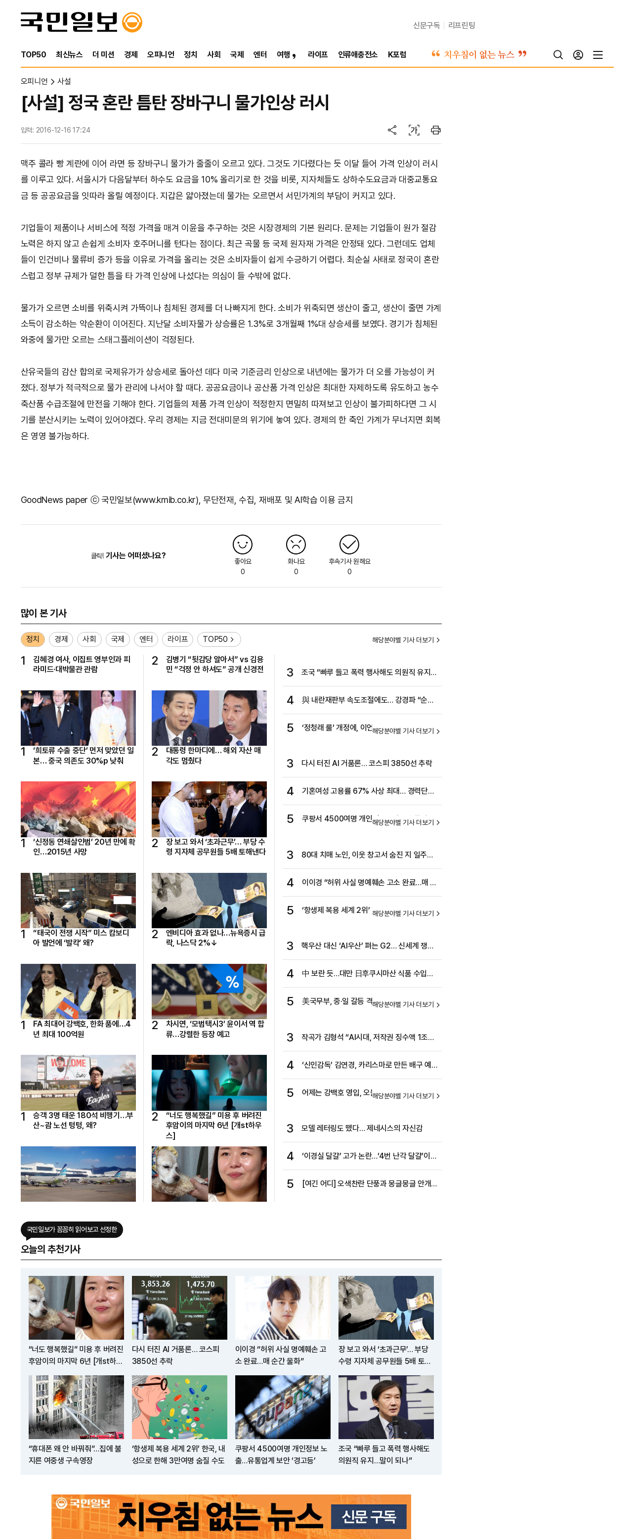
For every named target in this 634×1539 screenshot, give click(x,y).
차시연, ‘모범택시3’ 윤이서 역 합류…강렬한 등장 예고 (215, 1029)
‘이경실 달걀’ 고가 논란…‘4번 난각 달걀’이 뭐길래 (366, 1156)
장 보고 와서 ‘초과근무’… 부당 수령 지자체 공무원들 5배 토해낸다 (216, 847)
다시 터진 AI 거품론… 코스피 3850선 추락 (366, 763)
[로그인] (578, 55)
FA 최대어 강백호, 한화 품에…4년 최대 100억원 (82, 1029)
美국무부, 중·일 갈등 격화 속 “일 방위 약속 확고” (366, 1001)
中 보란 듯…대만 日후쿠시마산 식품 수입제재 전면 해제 (368, 974)
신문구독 (426, 25)
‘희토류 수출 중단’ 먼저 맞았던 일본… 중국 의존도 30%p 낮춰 (83, 755)
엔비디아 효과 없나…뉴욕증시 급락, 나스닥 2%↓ (216, 938)
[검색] (558, 55)
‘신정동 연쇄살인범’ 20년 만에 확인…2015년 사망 (84, 847)
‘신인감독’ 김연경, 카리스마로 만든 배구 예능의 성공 (366, 1065)
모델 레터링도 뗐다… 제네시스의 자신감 (362, 1128)
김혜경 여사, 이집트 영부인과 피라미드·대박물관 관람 (81, 664)
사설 (64, 81)
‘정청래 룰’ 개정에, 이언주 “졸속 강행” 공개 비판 (367, 728)
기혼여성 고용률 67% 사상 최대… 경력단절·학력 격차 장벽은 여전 (369, 791)
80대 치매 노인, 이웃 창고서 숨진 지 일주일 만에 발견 (367, 855)
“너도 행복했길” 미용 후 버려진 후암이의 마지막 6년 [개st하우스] (214, 1125)
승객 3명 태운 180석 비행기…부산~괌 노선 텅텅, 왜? (83, 1120)
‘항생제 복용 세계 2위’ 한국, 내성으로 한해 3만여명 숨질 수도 (366, 910)
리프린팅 (461, 25)
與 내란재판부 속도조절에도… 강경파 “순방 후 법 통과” (368, 700)
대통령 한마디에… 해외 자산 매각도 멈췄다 (213, 755)
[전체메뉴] (598, 55)
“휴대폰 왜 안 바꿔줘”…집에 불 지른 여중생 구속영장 (75, 1454)
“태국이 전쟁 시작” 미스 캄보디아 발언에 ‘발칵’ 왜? (81, 938)
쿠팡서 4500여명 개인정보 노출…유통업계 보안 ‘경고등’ (368, 819)
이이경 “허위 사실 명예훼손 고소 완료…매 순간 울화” (369, 883)
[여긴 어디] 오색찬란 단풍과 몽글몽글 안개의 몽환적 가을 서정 (366, 1184)
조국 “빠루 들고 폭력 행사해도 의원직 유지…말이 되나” (368, 673)
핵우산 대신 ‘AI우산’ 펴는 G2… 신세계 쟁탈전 (367, 946)
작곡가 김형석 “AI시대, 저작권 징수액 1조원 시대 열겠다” (368, 1038)
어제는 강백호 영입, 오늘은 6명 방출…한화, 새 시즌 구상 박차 (367, 1093)
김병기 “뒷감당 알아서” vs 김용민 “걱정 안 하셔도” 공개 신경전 (215, 664)
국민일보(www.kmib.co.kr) (150, 500)
